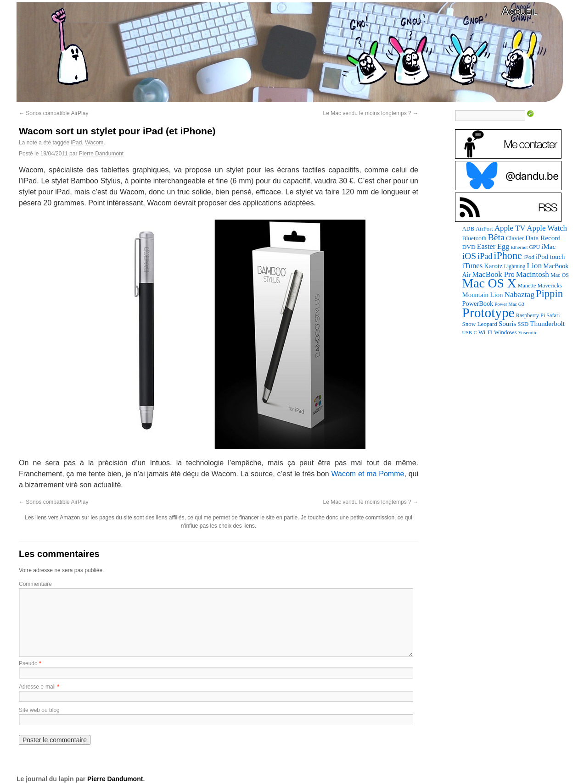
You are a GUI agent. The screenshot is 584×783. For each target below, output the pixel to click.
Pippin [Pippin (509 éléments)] (549, 293)
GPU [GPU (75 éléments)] (534, 247)
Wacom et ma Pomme (367, 474)
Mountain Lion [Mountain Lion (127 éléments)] (482, 294)
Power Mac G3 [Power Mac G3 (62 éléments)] (509, 304)
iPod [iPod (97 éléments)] (528, 257)
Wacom (94, 142)
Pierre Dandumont (101, 153)
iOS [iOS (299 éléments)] (469, 256)
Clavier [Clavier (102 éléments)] (515, 238)
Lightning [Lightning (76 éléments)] (515, 266)
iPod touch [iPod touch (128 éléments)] (550, 256)
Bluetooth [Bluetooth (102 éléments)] (474, 238)
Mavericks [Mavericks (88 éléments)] (549, 285)
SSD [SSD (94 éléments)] (522, 323)
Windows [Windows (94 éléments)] (505, 332)
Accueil (520, 11)
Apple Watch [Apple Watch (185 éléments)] (547, 228)
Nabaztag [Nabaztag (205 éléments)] (519, 294)
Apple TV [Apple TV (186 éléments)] (509, 228)
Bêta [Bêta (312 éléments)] (496, 237)
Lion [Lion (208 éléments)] (534, 265)
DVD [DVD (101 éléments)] (469, 246)
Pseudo (28, 663)
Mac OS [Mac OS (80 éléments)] (559, 275)
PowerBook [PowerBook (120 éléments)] (478, 303)
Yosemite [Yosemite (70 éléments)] (527, 332)
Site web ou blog (39, 710)
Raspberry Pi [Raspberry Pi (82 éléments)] (530, 315)
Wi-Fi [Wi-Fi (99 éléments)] (485, 332)
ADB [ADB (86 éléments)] (468, 229)
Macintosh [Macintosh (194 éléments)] (532, 274)
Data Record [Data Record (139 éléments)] (543, 238)
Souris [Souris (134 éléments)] (507, 323)
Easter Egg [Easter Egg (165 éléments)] (493, 246)
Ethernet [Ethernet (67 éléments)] (519, 247)
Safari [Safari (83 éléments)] (553, 315)
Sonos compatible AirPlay (53, 113)
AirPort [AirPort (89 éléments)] (484, 229)
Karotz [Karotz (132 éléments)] (493, 266)
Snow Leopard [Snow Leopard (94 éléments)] (479, 323)
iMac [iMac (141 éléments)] (548, 246)
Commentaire (35, 584)
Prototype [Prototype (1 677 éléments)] (488, 312)
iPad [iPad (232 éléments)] (484, 256)
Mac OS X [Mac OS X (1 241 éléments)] (489, 283)
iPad (76, 142)
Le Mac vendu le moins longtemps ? (370, 113)
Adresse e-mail (37, 687)
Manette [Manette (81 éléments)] (527, 285)
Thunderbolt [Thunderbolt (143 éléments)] (547, 323)
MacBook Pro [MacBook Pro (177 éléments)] (493, 274)
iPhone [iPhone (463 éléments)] (508, 255)
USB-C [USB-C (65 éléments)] (469, 332)
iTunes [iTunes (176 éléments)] (472, 265)
